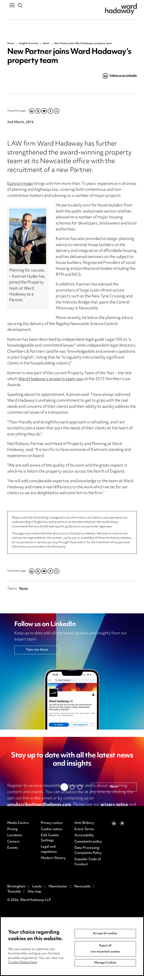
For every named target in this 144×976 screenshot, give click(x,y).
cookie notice (20, 811)
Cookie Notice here (22, 962)
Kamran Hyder (20, 184)
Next (114, 878)
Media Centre (18, 914)
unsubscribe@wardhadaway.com (39, 804)
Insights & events (28, 43)
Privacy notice (52, 914)
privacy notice (114, 804)
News (46, 43)
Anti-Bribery (84, 914)
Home (10, 43)
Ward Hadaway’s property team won (50, 379)
